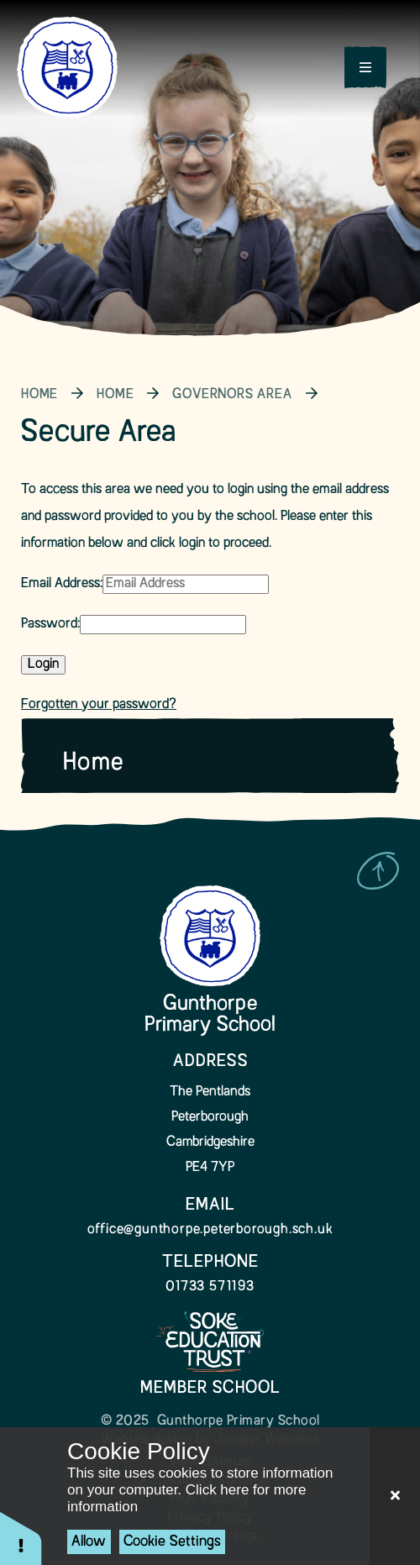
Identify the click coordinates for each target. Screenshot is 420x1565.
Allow (88, 1542)
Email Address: (61, 584)
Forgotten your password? (98, 705)
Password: (50, 624)
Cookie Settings (172, 1542)
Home (39, 395)
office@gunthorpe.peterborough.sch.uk (210, 1230)
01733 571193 (210, 1287)
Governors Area (231, 395)
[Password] (163, 624)
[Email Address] (185, 584)
